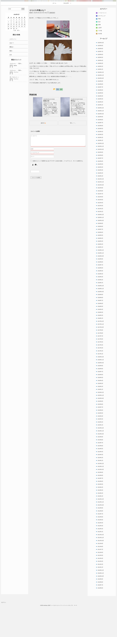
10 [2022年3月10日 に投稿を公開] (16, 56)
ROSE (53, 133)
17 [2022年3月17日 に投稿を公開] (16, 58)
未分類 (100, 68)
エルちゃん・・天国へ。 (16, 98)
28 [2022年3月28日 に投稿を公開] (8, 63)
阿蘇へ (11, 85)
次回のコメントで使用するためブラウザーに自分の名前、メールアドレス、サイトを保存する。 (58, 197)
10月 (10, 89)
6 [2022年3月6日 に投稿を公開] (24, 54)
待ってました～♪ (14, 111)
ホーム (54, 37)
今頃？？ (11, 77)
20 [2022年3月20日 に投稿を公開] (24, 58)
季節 (99, 53)
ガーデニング (101, 50)
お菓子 (100, 62)
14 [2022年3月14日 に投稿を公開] (8, 58)
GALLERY (66, 37)
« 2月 (14, 65)
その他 (100, 65)
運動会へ (11, 81)
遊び (99, 56)
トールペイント (102, 47)
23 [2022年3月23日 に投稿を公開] (13, 61)
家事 (99, 59)
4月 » (18, 65)
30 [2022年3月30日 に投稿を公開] (13, 63)
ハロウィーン (12, 73)
